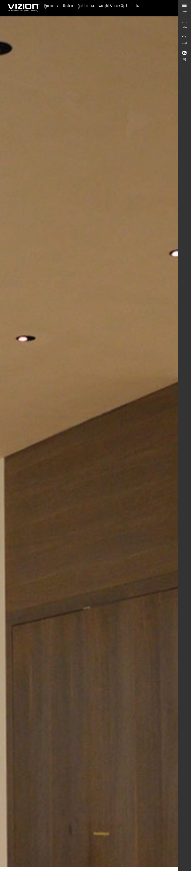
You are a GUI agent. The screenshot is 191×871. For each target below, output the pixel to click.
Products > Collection (59, 6)
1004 (135, 5)
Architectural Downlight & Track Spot (103, 6)
